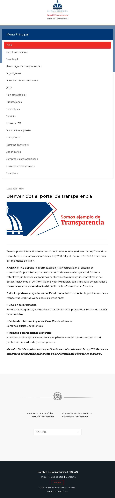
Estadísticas (13, 109)
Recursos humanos (17, 145)
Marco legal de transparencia (24, 66)
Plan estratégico (16, 95)
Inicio (9, 45)
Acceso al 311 (13, 123)
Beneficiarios (13, 152)
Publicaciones (14, 102)
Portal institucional (17, 52)
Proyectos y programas (20, 166)
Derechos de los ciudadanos (22, 81)
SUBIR (57, 482)
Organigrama (13, 73)
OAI (9, 88)
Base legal (12, 59)
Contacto (71, 477)
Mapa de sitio (56, 477)
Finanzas (12, 173)
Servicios (11, 116)
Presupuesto (13, 138)
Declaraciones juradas (18, 130)
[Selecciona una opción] (58, 432)
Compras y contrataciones (22, 159)
